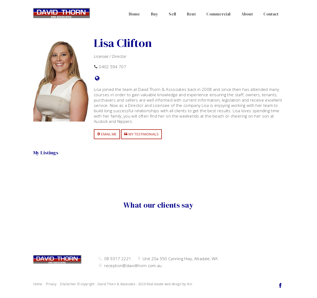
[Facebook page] (280, 285)
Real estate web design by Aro (169, 284)
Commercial (218, 14)
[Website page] (97, 78)
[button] (107, 134)
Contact (270, 14)
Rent (191, 14)
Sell (172, 14)
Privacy (51, 284)
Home (134, 14)
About (247, 14)
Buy (154, 14)
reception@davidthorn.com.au (133, 265)
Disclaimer (68, 284)
